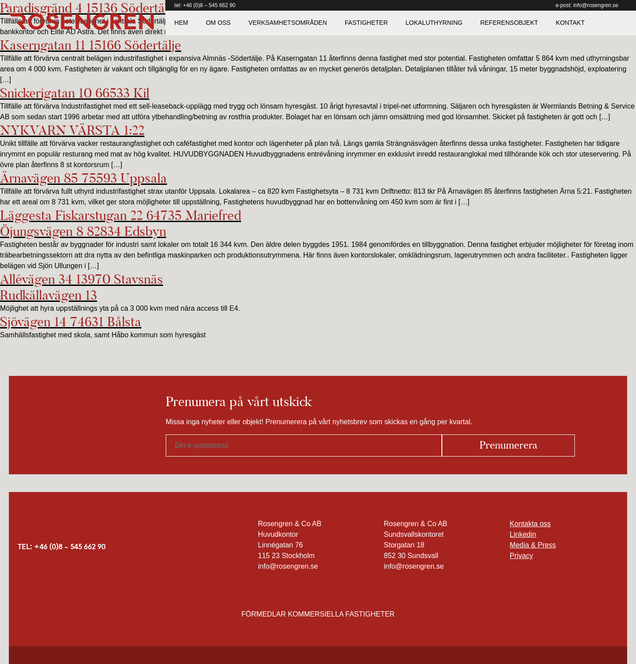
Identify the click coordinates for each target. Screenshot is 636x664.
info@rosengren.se (595, 5)
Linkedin (523, 534)
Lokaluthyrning (434, 22)
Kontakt (570, 22)
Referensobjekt (509, 22)
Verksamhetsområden (287, 22)
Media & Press (533, 545)
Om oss (218, 22)
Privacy (521, 555)
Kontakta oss (530, 523)
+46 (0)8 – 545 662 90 (209, 5)
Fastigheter (366, 22)
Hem (181, 22)
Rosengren (81, 21)
